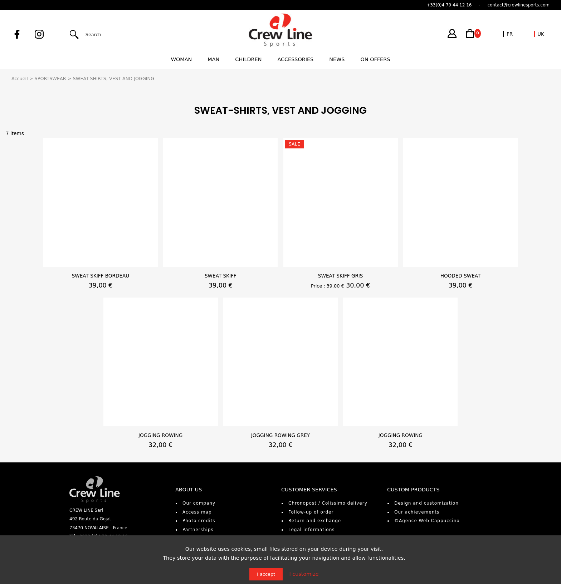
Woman (181, 59)
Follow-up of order (310, 512)
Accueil (19, 78)
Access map (197, 512)
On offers (375, 59)
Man (213, 59)
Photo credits (198, 520)
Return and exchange (314, 520)
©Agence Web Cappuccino (427, 520)
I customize (303, 574)
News (337, 59)
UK (540, 34)
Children (248, 59)
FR (510, 34)
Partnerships (198, 529)
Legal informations (311, 529)
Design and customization (426, 503)
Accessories (295, 59)
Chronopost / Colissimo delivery (327, 503)
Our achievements (416, 512)
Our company (198, 503)
